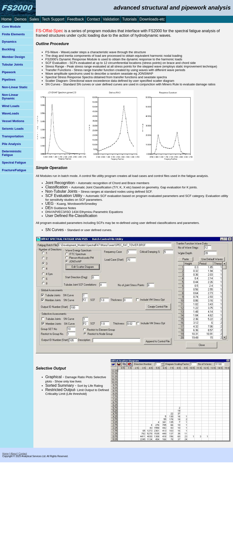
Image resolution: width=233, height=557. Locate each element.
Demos (21, 19)
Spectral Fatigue (14, 162)
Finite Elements (13, 34)
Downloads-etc (152, 19)
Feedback (75, 19)
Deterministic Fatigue (11, 153)
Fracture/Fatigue (14, 170)
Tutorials (129, 19)
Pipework (9, 72)
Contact (93, 19)
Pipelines (9, 79)
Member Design (13, 57)
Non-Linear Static (15, 87)
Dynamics (9, 41)
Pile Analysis (11, 144)
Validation (111, 19)
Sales (34, 19)
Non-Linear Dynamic (10, 96)
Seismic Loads (13, 128)
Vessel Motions (13, 121)
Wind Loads (11, 106)
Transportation (13, 136)
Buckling (8, 49)
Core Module (11, 26)
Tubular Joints (12, 64)
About (13, 453)
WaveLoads (10, 113)
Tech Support (53, 19)
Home (6, 19)
